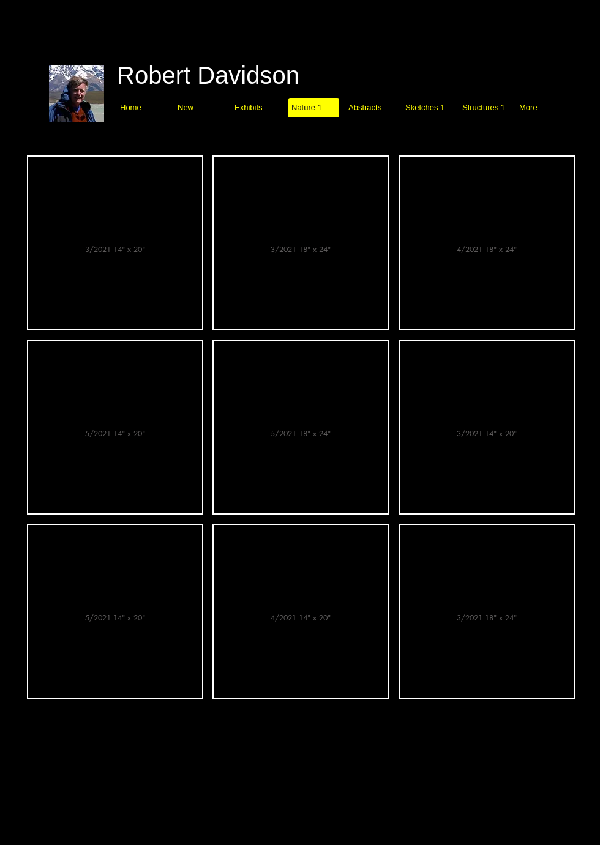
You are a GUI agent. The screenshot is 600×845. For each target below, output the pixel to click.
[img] (115, 242)
